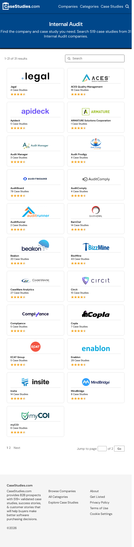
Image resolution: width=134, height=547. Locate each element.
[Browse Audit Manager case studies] (35, 151)
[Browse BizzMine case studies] (95, 252)
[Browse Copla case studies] (95, 320)
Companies (68, 6)
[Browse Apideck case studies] (35, 117)
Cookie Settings (101, 514)
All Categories (58, 497)
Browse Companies (62, 491)
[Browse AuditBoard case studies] (35, 184)
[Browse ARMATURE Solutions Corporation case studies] (95, 117)
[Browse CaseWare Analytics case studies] (35, 286)
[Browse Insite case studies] (35, 387)
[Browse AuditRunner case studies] (35, 218)
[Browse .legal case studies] (35, 83)
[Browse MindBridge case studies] (95, 387)
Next (17, 448)
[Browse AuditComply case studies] (95, 184)
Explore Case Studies (63, 502)
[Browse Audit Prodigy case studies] (95, 151)
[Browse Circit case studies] (95, 286)
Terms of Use (99, 508)
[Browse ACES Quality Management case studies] (95, 83)
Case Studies (112, 6)
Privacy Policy (99, 502)
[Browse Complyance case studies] (35, 320)
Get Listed (97, 497)
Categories (89, 6)
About (94, 491)
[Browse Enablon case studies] (95, 353)
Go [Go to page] (119, 449)
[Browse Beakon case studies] (35, 252)
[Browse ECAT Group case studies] (35, 353)
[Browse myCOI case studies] (35, 421)
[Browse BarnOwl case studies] (95, 218)
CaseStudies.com (20, 485)
